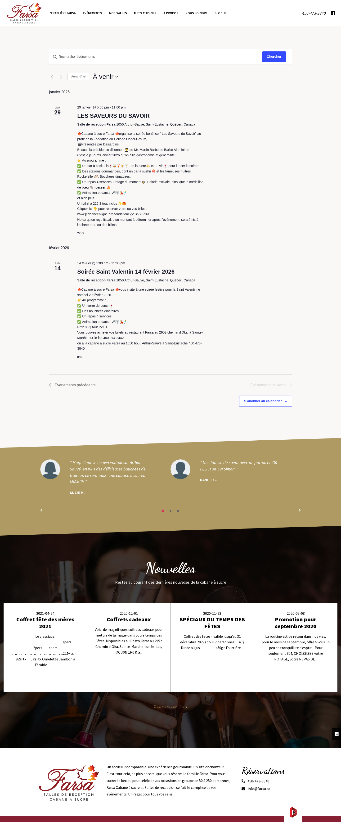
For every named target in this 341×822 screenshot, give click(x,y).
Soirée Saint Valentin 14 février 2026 (126, 271)
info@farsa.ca (259, 788)
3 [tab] (178, 511)
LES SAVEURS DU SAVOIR (113, 116)
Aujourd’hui (78, 76)
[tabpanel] (105, 477)
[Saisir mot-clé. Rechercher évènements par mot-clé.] (155, 56)
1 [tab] (163, 511)
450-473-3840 (258, 781)
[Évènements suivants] (61, 77)
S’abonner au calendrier (263, 401)
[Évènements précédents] (52, 77)
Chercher (274, 57)
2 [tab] (170, 511)
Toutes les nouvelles (169, 706)
